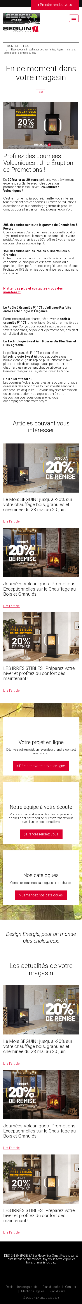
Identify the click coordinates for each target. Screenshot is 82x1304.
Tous (40, 92)
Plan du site (57, 1291)
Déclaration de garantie (21, 1287)
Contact (70, 1287)
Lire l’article (11, 521)
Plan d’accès (51, 1287)
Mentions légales (32, 1291)
